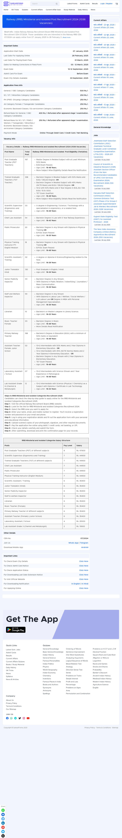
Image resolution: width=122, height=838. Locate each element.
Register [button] (109, 3)
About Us (10, 757)
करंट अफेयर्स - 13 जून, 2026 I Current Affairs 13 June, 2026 (104, 117)
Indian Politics (48, 721)
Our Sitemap (11, 766)
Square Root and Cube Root (104, 712)
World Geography (50, 727)
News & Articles (12, 736)
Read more (66, 37)
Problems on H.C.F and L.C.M (104, 706)
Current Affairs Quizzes (15, 718)
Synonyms (47, 744)
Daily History (83, 10)
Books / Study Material (15, 721)
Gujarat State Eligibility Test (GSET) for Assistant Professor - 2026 (106, 219)
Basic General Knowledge (53, 709)
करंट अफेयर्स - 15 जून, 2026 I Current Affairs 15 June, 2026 (104, 107)
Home (6, 10)
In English (76, 584)
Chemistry (47, 732)
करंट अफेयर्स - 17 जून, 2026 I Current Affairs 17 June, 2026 (104, 87)
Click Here (83, 561)
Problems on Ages (73, 744)
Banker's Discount (100, 729)
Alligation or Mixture (101, 715)
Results (95, 3)
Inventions (47, 735)
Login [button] (102, 3)
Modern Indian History (102, 738)
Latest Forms (72, 3)
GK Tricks (15, 10)
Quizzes (25, 10)
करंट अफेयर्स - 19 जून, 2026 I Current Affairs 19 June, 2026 (104, 57)
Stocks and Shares (100, 723)
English (95, 744)
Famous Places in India (52, 738)
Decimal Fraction (99, 709)
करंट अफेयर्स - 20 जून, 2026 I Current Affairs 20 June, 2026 (104, 47)
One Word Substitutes (75, 712)
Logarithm (97, 718)
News (93, 10)
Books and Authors (50, 741)
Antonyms (47, 747)
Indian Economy (49, 729)
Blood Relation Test (74, 721)
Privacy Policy (11, 760)
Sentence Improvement (75, 709)
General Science (49, 715)
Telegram (84, 543)
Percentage (71, 741)
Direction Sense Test (74, 727)
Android (84, 547)
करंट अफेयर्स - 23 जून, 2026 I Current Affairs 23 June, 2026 (104, 27)
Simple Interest (72, 735)
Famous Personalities (51, 718)
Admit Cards (84, 3)
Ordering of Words (73, 706)
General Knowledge (51, 706)
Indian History (48, 712)
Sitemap (115, 784)
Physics (46, 723)
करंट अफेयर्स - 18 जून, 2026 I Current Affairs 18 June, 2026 (104, 77)
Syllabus (9, 733)
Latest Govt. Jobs (13, 706)
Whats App (74, 543)
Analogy (69, 723)
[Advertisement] (61, 624)
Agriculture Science (100, 741)
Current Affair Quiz (53, 10)
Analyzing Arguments (74, 715)
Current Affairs (37, 10)
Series (68, 729)
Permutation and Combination (78, 750)
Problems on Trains (73, 732)
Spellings (46, 750)
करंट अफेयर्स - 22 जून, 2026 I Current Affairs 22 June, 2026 (104, 37)
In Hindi (85, 584)
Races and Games (100, 721)
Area (68, 747)
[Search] (41, 3)
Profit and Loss (72, 738)
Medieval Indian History (102, 735)
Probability (97, 727)
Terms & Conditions (13, 763)
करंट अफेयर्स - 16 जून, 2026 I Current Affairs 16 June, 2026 (104, 97)
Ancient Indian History (102, 732)
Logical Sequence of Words (77, 718)
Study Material (69, 10)
